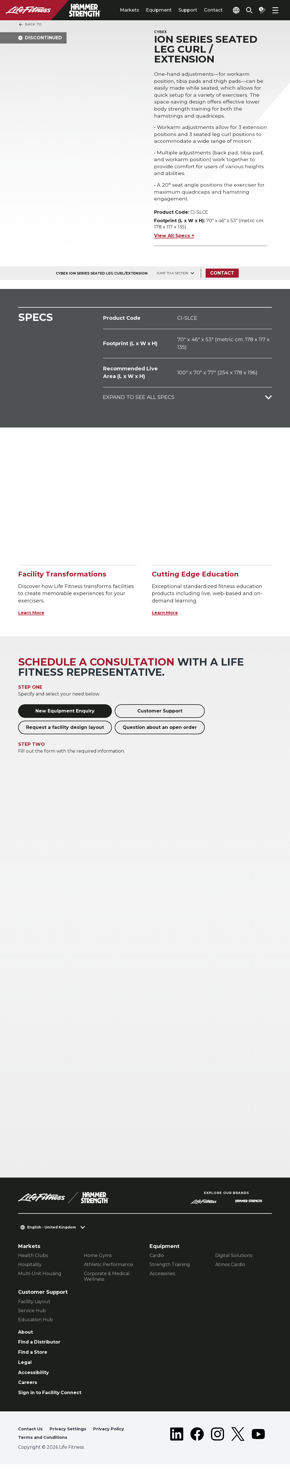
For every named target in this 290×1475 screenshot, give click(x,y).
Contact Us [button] (31, 1438)
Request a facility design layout (65, 731)
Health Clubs (33, 1259)
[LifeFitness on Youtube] (258, 1444)
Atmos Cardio (230, 1268)
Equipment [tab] (149, 10)
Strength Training (170, 1268)
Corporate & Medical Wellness (107, 1280)
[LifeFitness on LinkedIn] (177, 1444)
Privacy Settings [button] (71, 1438)
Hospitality (30, 1268)
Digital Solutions (233, 1259)
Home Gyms (98, 1259)
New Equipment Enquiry (65, 715)
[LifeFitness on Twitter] (238, 1444)
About (26, 1336)
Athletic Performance (108, 1268)
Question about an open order (160, 731)
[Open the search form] (245, 10)
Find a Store (34, 1358)
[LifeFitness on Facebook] (197, 1444)
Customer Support (159, 715)
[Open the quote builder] (260, 10)
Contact (203, 10)
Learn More (33, 616)
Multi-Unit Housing (39, 1277)
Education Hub (35, 1323)
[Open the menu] (275, 10)
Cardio (157, 1259)
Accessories (162, 1277)
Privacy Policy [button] (115, 1438)
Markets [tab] (119, 10)
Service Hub (32, 1314)
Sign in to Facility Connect (53, 1401)
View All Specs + (174, 239)
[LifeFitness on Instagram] (217, 1444)
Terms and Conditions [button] (45, 1447)
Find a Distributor (42, 1347)
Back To (30, 24)
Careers (28, 1391)
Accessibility (35, 1380)
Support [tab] (178, 10)
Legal (25, 1369)
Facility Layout (34, 1305)
